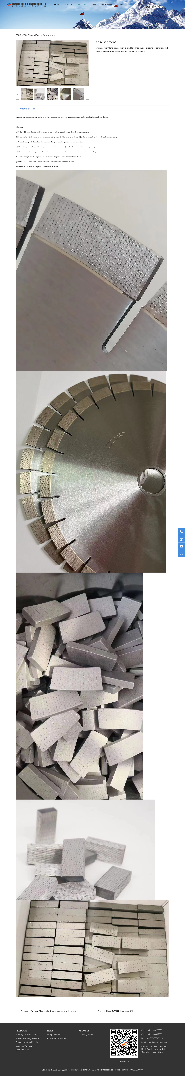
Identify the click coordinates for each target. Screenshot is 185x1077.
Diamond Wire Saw (24, 1046)
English (170, 2)
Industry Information (56, 1038)
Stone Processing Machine (27, 1038)
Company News (54, 1034)
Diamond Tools (34, 35)
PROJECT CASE (107, 5)
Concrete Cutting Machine (27, 1042)
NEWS (94, 5)
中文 (177, 2)
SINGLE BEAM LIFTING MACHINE (119, 1011)
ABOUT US (68, 5)
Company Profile (86, 1034)
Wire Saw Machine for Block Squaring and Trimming (53, 1011)
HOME (56, 5)
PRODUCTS (82, 5)
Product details (27, 108)
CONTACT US (122, 5)
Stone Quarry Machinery (26, 1034)
